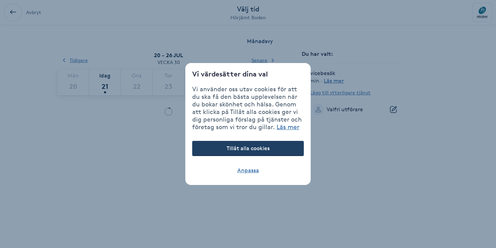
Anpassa (248, 170)
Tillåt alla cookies (248, 148)
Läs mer (288, 127)
